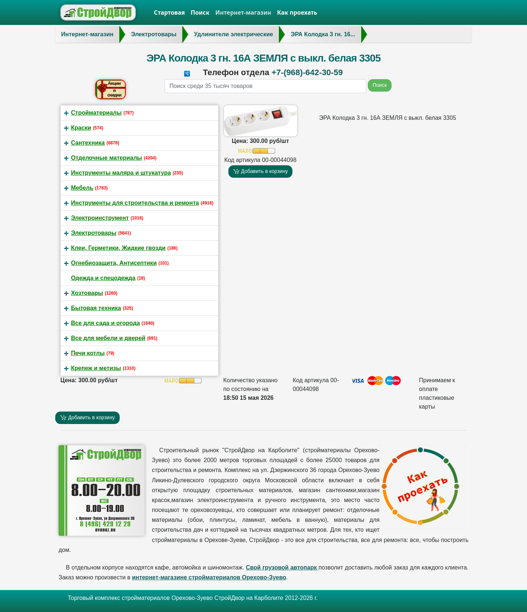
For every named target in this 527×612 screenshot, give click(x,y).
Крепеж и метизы (96, 368)
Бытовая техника (96, 308)
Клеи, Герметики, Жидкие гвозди (118, 248)
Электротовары (93, 233)
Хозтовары (87, 293)
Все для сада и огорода (105, 323)
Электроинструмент (100, 218)
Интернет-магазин (243, 12)
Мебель (82, 188)
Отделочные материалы (106, 158)
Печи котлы (88, 353)
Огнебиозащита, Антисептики (114, 263)
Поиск (200, 12)
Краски (81, 128)
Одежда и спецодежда (103, 278)
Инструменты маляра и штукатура (121, 173)
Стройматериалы (96, 113)
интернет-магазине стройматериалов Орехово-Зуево (209, 577)
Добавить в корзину (260, 171)
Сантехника (88, 143)
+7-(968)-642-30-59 (307, 72)
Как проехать (297, 12)
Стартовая (169, 12)
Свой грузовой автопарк (282, 567)
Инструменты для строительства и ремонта (135, 203)
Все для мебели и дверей (108, 338)
